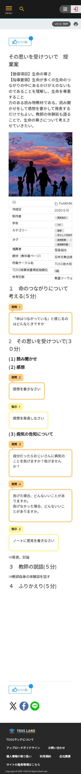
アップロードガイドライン (23, 748)
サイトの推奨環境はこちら (23, 764)
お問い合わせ (56, 748)
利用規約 (45, 756)
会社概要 (65, 756)
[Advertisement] (40, 636)
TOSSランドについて (20, 739)
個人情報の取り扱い (19, 756)
